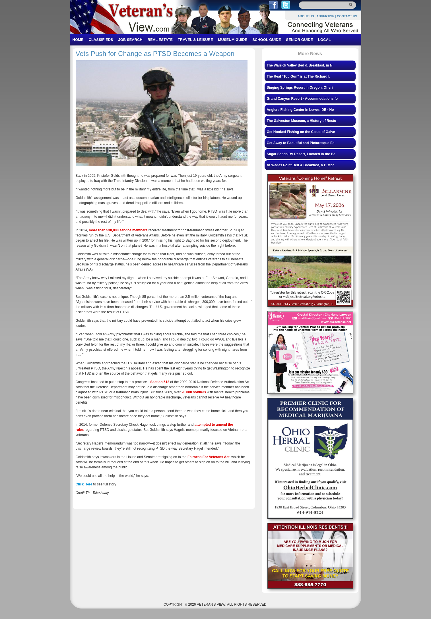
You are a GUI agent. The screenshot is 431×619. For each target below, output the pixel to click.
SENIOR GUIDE (299, 40)
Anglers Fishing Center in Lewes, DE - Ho (300, 110)
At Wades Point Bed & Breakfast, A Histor (300, 165)
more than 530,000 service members (118, 230)
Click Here (84, 484)
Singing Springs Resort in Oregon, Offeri (300, 88)
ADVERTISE (325, 16)
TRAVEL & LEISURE (195, 40)
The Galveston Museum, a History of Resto (301, 121)
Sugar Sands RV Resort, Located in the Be (301, 154)
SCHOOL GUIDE (266, 40)
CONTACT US (347, 16)
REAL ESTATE (160, 40)
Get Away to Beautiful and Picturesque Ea (301, 143)
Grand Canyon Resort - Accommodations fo (302, 99)
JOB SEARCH (130, 40)
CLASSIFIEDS (101, 40)
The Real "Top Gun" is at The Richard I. (298, 76)
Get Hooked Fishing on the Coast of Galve (301, 132)
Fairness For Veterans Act (208, 457)
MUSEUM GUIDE (233, 40)
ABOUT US (306, 16)
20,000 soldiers (194, 392)
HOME (78, 40)
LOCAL (324, 40)
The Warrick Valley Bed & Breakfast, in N (300, 65)
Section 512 (159, 382)
